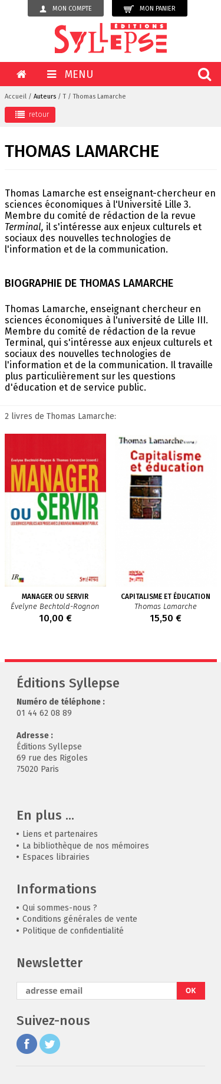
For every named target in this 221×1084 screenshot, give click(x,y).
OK (191, 990)
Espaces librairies (56, 857)
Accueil (16, 96)
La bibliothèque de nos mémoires (85, 846)
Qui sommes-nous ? (59, 908)
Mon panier (150, 9)
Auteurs (45, 96)
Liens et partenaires (60, 834)
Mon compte (65, 9)
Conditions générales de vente (79, 919)
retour (32, 114)
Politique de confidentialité (73, 931)
